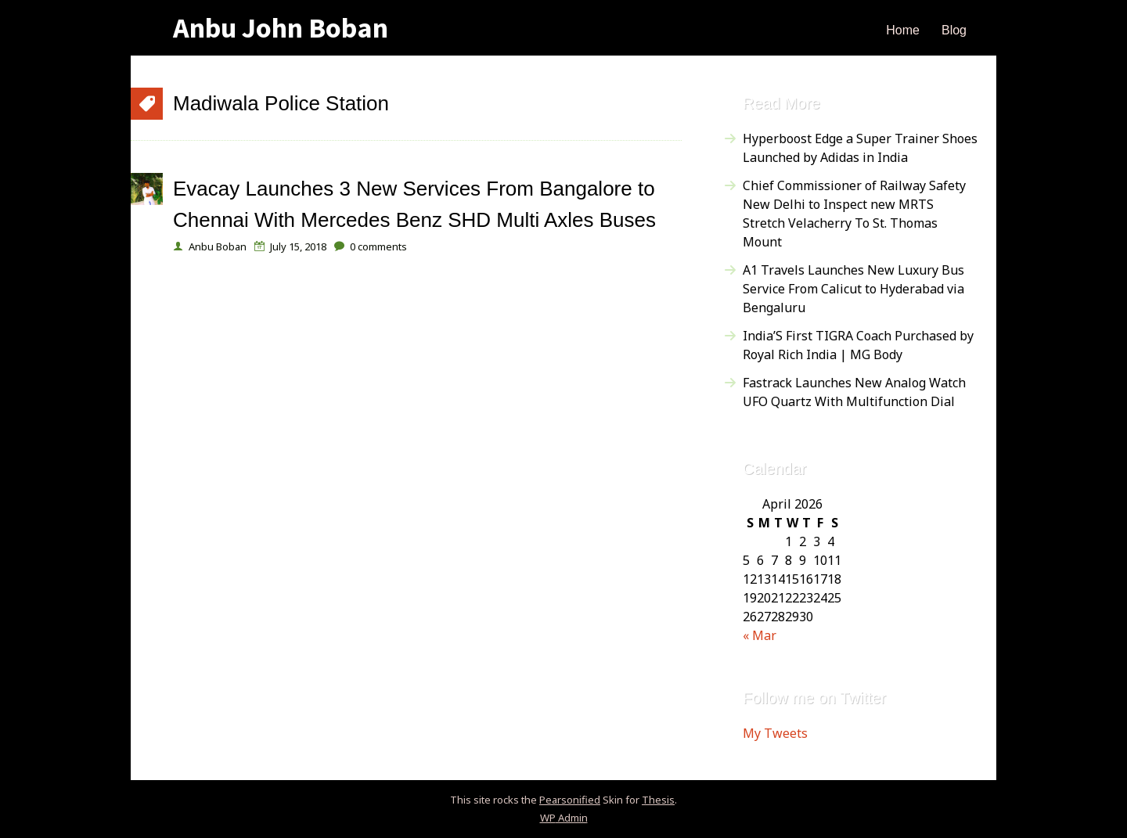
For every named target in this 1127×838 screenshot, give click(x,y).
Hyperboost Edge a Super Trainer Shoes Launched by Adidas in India (860, 148)
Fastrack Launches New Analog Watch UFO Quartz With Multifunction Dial (854, 392)
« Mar (759, 635)
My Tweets (775, 733)
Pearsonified (569, 800)
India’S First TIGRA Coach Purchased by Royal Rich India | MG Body (858, 345)
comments (378, 246)
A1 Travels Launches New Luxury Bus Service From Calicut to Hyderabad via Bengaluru (853, 288)
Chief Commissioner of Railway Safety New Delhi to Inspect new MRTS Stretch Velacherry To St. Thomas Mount (854, 213)
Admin (564, 818)
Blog (954, 30)
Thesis (658, 800)
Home (903, 30)
